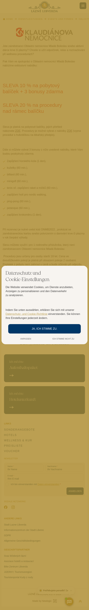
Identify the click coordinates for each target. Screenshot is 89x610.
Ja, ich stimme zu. (44, 328)
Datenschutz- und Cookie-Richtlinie (27, 314)
